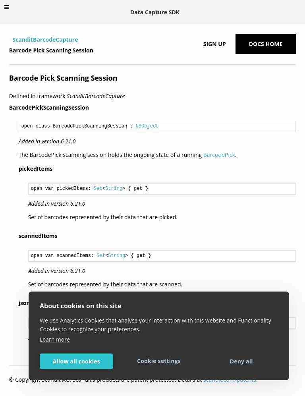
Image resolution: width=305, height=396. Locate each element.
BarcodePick (219, 154)
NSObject (147, 126)
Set (98, 188)
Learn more (55, 339)
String (113, 188)
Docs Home (266, 44)
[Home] (10, 40)
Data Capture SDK (155, 12)
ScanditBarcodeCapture (45, 39)
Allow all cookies (76, 361)
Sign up (214, 44)
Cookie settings (159, 361)
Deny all (241, 361)
